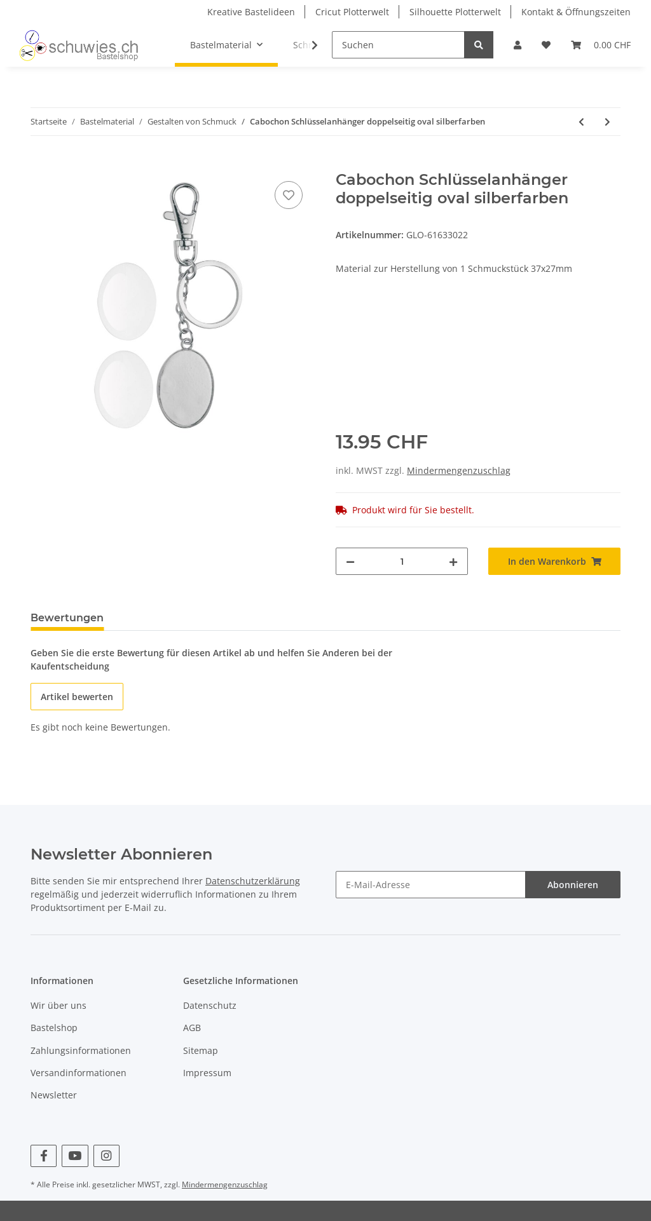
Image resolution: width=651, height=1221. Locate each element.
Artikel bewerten (77, 697)
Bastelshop (54, 1028)
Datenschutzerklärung (252, 881)
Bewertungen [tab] (67, 618)
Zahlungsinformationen (81, 1050)
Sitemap (200, 1050)
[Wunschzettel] (546, 45)
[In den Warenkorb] (41, 164)
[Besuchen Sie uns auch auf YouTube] (75, 1156)
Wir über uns (58, 1005)
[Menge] (402, 561)
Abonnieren (572, 885)
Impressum (207, 1073)
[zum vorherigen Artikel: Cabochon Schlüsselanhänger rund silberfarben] (581, 121)
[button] (517, 45)
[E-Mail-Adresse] (431, 884)
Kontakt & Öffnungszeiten (576, 12)
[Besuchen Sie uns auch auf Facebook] (44, 1156)
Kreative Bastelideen (251, 12)
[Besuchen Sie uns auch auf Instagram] (106, 1156)
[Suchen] (398, 44)
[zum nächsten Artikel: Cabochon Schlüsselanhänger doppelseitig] (607, 121)
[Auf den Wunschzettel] (289, 195)
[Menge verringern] (350, 561)
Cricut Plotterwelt (352, 12)
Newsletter (54, 1095)
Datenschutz (209, 1005)
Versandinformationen (79, 1073)
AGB (192, 1028)
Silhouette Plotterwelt (455, 12)
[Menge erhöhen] (453, 561)
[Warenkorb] (601, 45)
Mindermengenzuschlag (459, 470)
